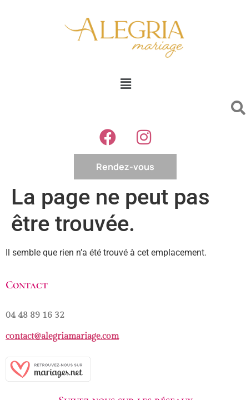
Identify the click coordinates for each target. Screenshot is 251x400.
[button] (125, 83)
